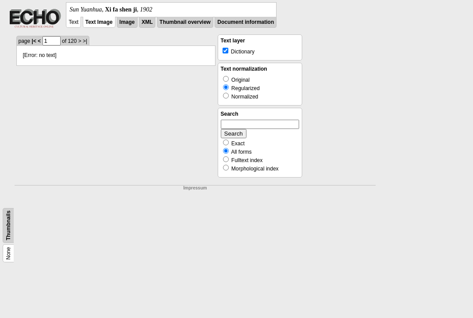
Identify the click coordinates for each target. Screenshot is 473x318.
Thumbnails (8, 225)
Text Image (99, 22)
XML (147, 22)
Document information (245, 22)
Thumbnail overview (185, 22)
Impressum (195, 188)
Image (127, 22)
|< (34, 41)
